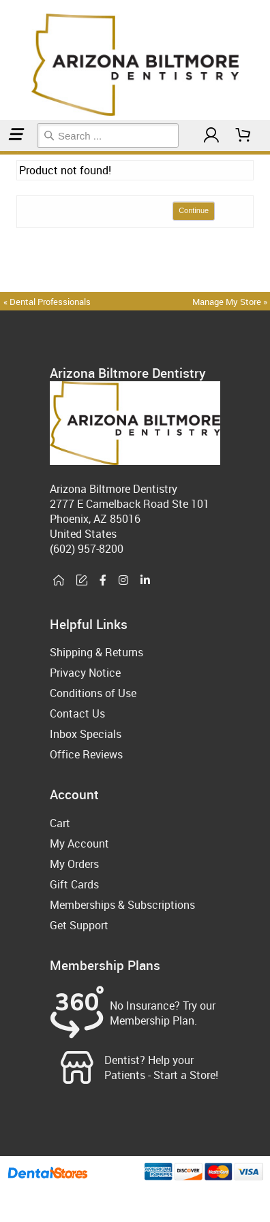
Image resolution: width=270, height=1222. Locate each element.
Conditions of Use (93, 693)
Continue (194, 210)
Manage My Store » (230, 301)
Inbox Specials (85, 733)
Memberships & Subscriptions (122, 904)
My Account (79, 843)
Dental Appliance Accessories (10, 152)
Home (2, 152)
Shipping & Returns (96, 652)
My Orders (74, 863)
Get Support (79, 925)
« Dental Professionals (47, 301)
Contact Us (77, 713)
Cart (60, 823)
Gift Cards (74, 884)
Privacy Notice (85, 672)
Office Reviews (86, 754)
